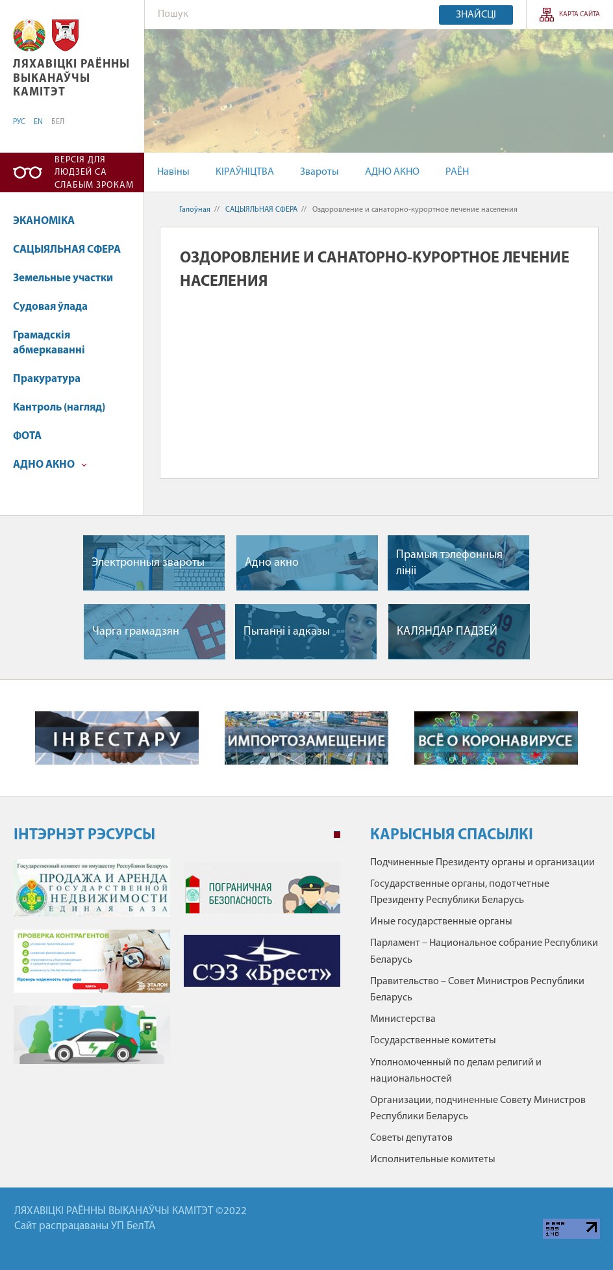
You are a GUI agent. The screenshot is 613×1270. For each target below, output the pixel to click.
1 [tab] (337, 835)
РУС (19, 122)
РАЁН (457, 172)
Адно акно (272, 563)
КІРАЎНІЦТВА (245, 172)
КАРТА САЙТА (579, 14)
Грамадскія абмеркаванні (49, 343)
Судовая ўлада (50, 306)
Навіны (173, 172)
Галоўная (194, 210)
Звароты (319, 172)
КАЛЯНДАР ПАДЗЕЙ (447, 632)
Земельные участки (63, 278)
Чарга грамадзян (135, 632)
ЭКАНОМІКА (44, 221)
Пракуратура (47, 379)
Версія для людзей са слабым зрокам (94, 172)
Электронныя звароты (148, 563)
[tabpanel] (177, 968)
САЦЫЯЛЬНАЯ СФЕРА (67, 249)
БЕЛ (57, 122)
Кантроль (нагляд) (59, 407)
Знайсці (476, 15)
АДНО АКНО (392, 172)
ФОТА (27, 436)
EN (38, 122)
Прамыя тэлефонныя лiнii (449, 563)
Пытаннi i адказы (287, 632)
